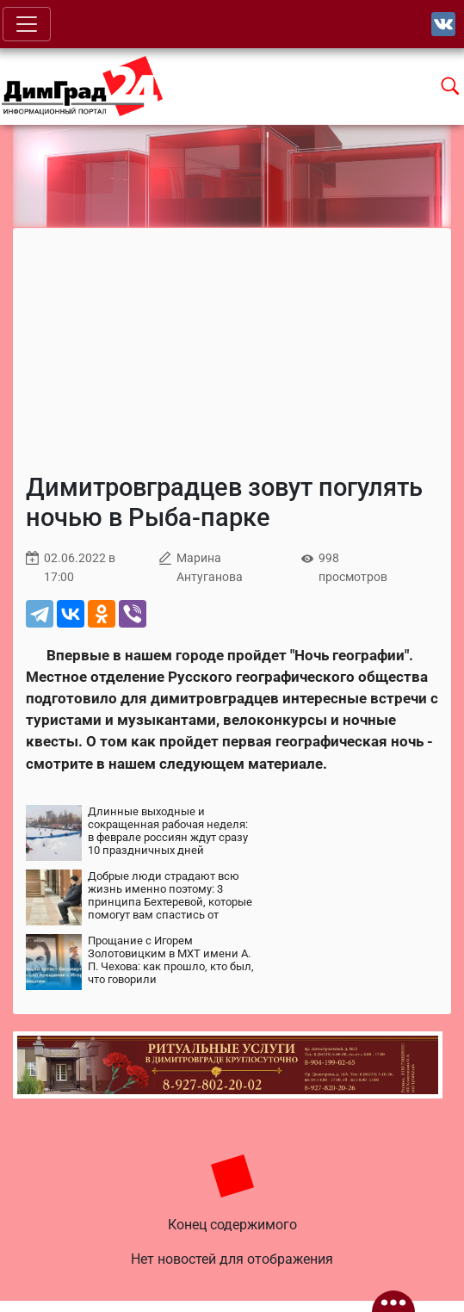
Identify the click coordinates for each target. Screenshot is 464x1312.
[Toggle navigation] (27, 24)
